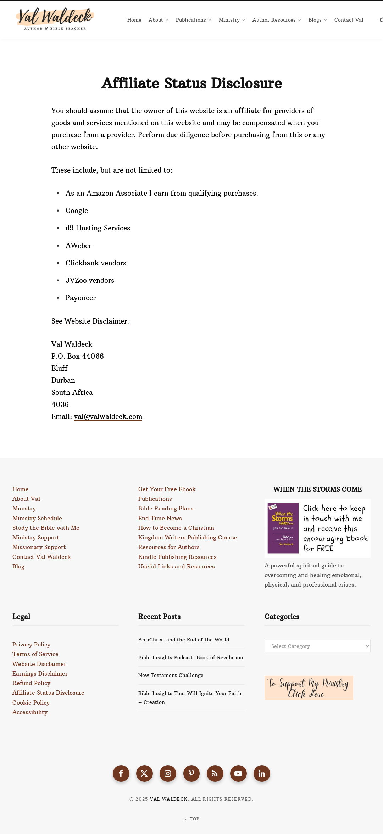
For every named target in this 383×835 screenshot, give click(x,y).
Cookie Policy (31, 701)
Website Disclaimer (39, 663)
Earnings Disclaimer (40, 673)
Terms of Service (35, 653)
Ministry (24, 508)
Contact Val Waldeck (41, 556)
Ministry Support (35, 536)
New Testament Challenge (171, 675)
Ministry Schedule (37, 517)
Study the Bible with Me (45, 527)
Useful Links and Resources (176, 565)
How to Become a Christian (176, 527)
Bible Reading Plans (166, 508)
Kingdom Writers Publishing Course (187, 536)
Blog (18, 565)
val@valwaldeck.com (108, 416)
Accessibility (30, 711)
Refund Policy (31, 682)
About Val (26, 498)
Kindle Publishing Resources (177, 556)
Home (20, 489)
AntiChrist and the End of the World (183, 640)
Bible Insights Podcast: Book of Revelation (190, 657)
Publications (155, 498)
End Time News (160, 517)
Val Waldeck (169, 800)
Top (191, 820)
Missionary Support (39, 546)
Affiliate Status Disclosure (48, 692)
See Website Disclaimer (89, 321)
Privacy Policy (31, 644)
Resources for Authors (169, 546)
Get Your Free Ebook (167, 489)
